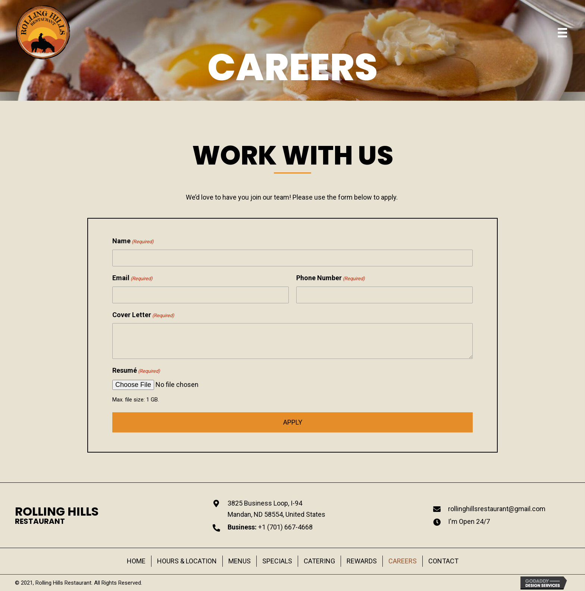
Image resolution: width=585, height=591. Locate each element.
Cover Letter (143, 317)
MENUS (239, 561)
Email (132, 280)
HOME (136, 561)
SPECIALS (277, 561)
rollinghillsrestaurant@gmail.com (496, 509)
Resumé (136, 373)
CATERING (319, 561)
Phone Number (330, 280)
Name (133, 244)
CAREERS (402, 561)
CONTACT (443, 561)
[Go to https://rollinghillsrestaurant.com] (56, 515)
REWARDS (362, 561)
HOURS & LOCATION (187, 561)
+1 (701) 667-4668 (285, 527)
